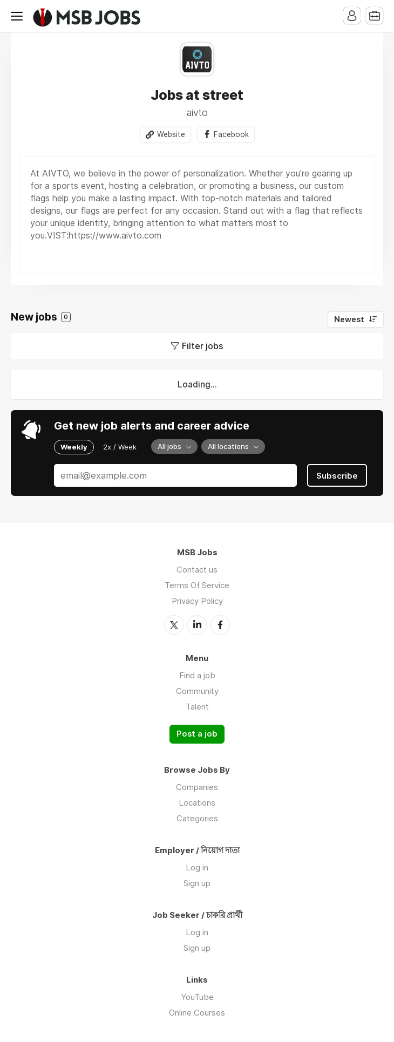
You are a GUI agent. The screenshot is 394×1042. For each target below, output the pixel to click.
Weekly (73, 446)
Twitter (174, 625)
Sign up (197, 883)
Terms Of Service (197, 585)
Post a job (197, 734)
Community (197, 691)
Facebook (231, 134)
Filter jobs (202, 345)
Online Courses (197, 1012)
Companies (197, 787)
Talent (197, 707)
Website (171, 134)
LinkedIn (197, 625)
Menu (19, 16)
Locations (197, 803)
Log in (197, 867)
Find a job (197, 675)
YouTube (197, 997)
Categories (197, 818)
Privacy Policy (197, 601)
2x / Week (120, 446)
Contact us (197, 569)
